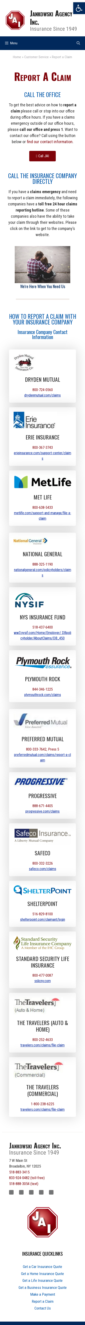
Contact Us (42, 1308)
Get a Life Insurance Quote (42, 1280)
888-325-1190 (42, 564)
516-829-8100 (42, 914)
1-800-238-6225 (42, 1104)
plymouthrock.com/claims (42, 695)
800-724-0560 (42, 390)
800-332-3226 (42, 863)
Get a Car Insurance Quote (42, 1266)
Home (17, 57)
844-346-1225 (42, 689)
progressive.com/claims (42, 811)
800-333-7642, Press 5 (42, 749)
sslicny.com (42, 981)
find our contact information (50, 141)
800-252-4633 (42, 1040)
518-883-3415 (19, 1172)
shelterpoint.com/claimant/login (42, 919)
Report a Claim (42, 1301)
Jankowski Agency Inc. (51, 17)
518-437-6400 (42, 627)
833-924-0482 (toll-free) (27, 1177)
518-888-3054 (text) (23, 1183)
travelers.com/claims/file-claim (42, 1045)
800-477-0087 (42, 975)
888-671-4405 (42, 806)
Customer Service (36, 57)
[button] (79, 8)
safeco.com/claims (42, 869)
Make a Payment (42, 1294)
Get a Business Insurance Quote (43, 1287)
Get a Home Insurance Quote (42, 1273)
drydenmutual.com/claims (42, 395)
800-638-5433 (42, 507)
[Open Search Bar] (78, 43)
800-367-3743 (42, 447)
